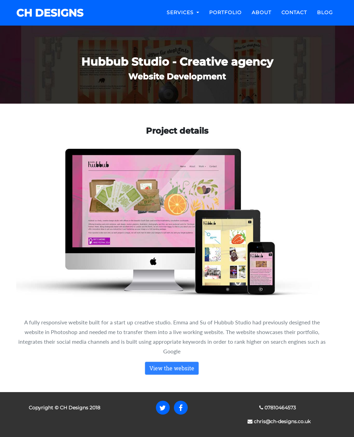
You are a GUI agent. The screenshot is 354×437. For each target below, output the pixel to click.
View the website (171, 368)
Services (181, 18)
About (261, 18)
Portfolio (225, 18)
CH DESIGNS (48, 18)
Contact (294, 18)
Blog (325, 18)
